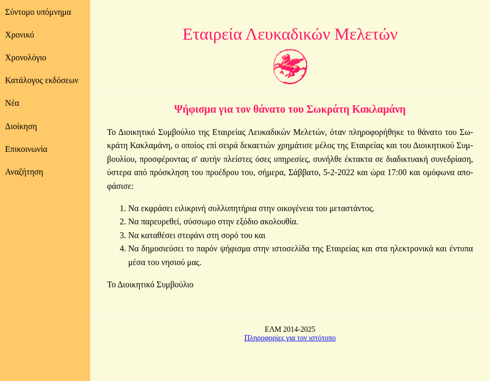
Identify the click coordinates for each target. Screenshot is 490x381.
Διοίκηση (21, 126)
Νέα (12, 102)
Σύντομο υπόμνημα (38, 11)
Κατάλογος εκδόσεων (41, 80)
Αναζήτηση (24, 171)
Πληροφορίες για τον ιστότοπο (290, 338)
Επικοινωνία (26, 148)
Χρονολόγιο (26, 57)
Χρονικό (19, 34)
